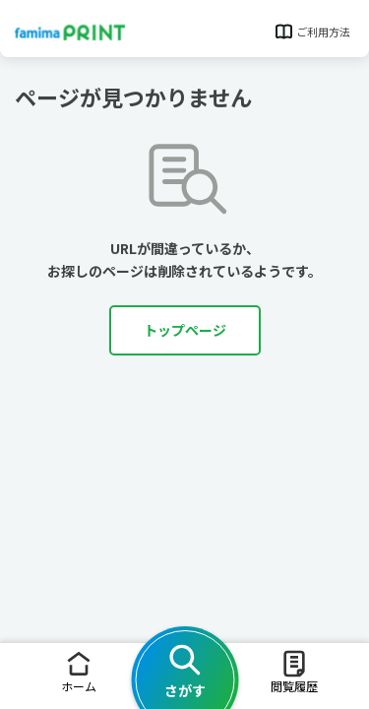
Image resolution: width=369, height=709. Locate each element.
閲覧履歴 (294, 671)
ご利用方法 (311, 31)
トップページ (185, 330)
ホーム (78, 671)
